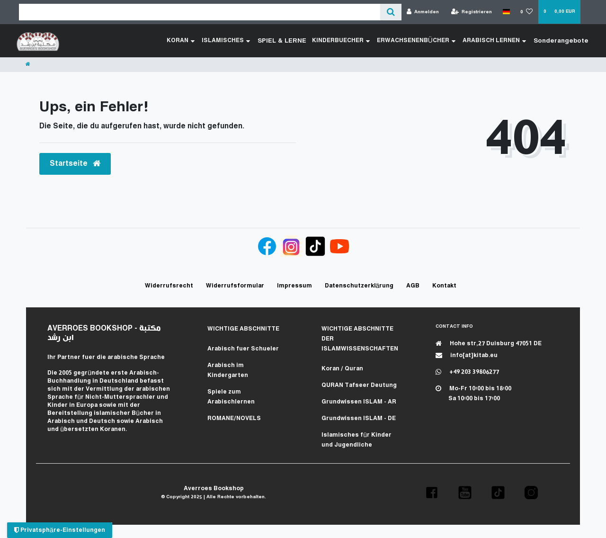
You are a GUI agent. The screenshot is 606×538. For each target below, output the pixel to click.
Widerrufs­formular (235, 285)
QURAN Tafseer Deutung (359, 385)
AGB (412, 285)
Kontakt (444, 285)
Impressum (294, 285)
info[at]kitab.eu (467, 355)
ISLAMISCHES (237, 41)
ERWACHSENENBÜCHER (421, 41)
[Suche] (390, 12)
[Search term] (199, 12)
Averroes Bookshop (214, 488)
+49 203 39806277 (467, 372)
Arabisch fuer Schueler (243, 348)
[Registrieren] (472, 12)
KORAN (191, 41)
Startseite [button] (75, 163)
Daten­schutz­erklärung (359, 285)
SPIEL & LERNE (290, 40)
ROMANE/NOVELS (234, 418)
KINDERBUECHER (346, 41)
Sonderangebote (563, 40)
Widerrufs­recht (169, 285)
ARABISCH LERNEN (499, 41)
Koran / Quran (342, 368)
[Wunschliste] (526, 12)
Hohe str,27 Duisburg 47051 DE (489, 343)
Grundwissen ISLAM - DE (358, 418)
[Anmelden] (423, 12)
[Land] (506, 12)
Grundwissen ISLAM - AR (358, 401)
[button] (432, 492)
